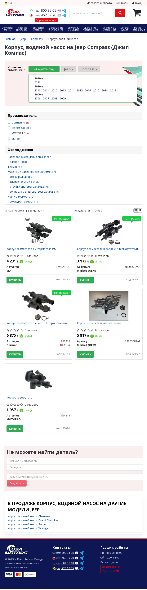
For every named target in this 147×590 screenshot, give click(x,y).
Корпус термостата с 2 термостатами (32, 249)
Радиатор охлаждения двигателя (29, 157)
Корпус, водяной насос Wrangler (29, 529)
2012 (54, 90)
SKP (15, 138)
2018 (105, 90)
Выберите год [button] (44, 69)
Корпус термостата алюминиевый (99, 323)
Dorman (20, 122)
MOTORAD (18, 133)
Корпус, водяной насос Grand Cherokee (33, 521)
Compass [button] (88, 69)
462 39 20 (43, 15)
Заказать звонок (110, 567)
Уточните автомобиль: (16, 68)
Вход (136, 3)
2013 (63, 90)
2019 (113, 90)
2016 (88, 90)
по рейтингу (34, 210)
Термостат (15, 167)
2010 (37, 90)
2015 (80, 90)
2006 (37, 98)
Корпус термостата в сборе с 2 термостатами (37, 323)
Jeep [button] (68, 69)
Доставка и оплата (99, 3)
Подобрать (16, 484)
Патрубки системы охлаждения (28, 186)
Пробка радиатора (20, 176)
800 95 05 (43, 10)
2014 (71, 90)
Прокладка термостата (23, 201)
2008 (54, 98)
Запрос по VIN (111, 572)
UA (8, 3)
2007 (46, 98)
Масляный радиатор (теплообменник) (32, 172)
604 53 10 (63, 564)
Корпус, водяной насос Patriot (27, 525)
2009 (63, 98)
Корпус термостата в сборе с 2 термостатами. (107, 249)
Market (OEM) (21, 128)
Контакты (122, 3)
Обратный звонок (46, 20)
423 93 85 (63, 569)
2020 (37, 82)
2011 (46, 90)
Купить (15, 280)
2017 (96, 90)
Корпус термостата (20, 196)
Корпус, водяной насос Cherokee (29, 517)
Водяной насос (17, 162)
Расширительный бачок (23, 181)
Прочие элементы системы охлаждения (34, 191)
